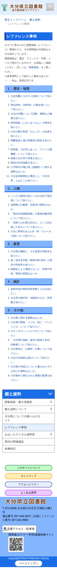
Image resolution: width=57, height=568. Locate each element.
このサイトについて (28, 467)
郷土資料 (34, 19)
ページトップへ (28, 563)
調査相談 (34, 67)
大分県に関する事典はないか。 (28, 317)
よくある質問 (28, 492)
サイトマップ (28, 476)
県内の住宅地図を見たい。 (25, 162)
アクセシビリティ (28, 484)
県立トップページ (15, 19)
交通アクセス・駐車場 (21, 528)
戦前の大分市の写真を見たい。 (28, 158)
